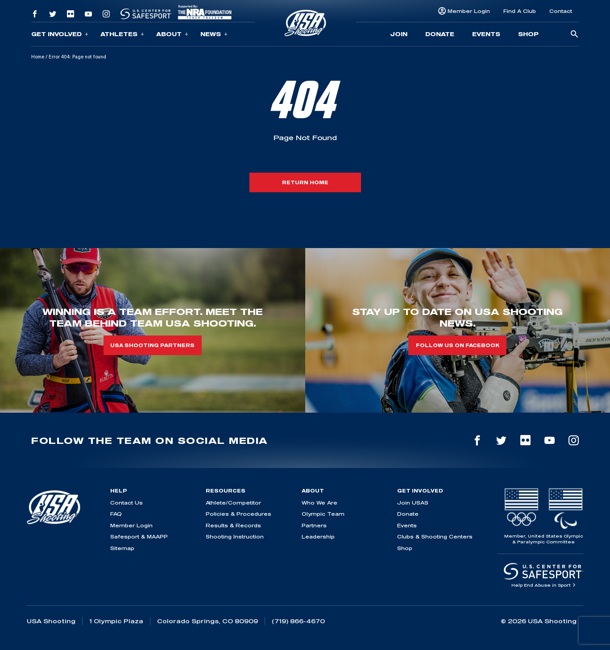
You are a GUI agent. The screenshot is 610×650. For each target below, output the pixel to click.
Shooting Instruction (235, 536)
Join (398, 34)
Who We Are (319, 502)
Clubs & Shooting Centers (435, 536)
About (172, 34)
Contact (560, 11)
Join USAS (412, 502)
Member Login (469, 11)
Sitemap (122, 548)
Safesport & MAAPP (139, 536)
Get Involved (59, 34)
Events (486, 34)
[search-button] (574, 34)
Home (37, 56)
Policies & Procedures (238, 514)
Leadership (318, 536)
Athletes (122, 34)
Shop (528, 34)
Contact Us (126, 502)
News (214, 34)
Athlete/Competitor (233, 502)
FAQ (116, 514)
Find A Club (519, 11)
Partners (314, 525)
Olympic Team (323, 514)
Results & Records (233, 525)
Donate (439, 34)
